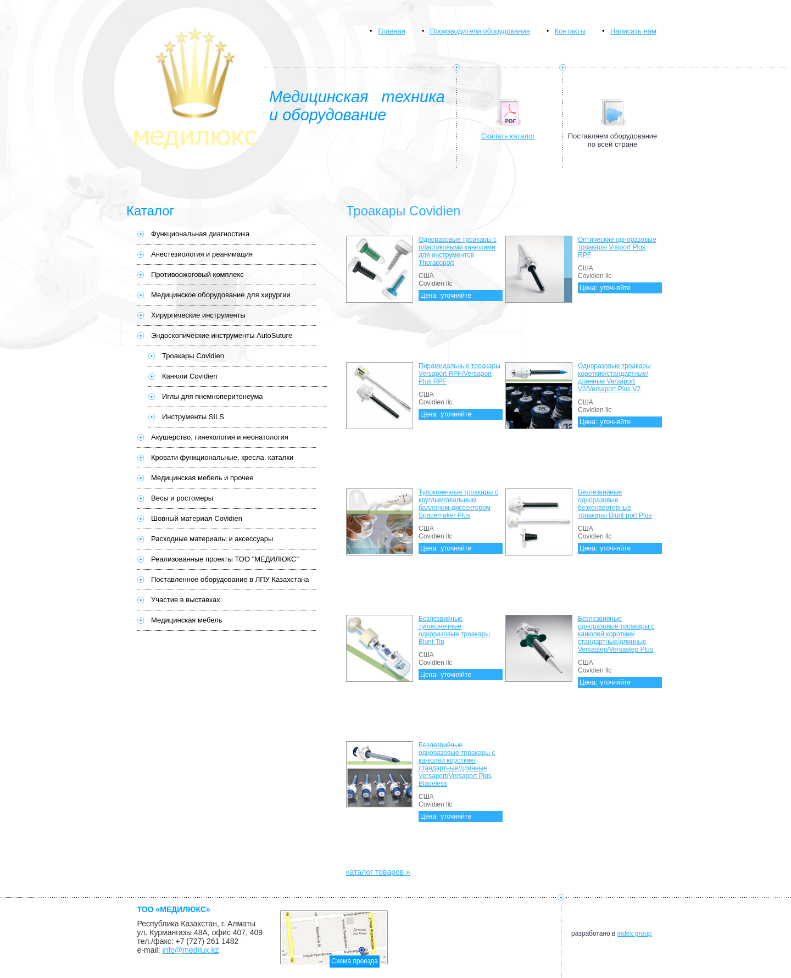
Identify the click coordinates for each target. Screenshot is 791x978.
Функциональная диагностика (200, 234)
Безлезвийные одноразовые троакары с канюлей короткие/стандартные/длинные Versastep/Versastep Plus (616, 634)
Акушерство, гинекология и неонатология (219, 437)
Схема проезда (354, 961)
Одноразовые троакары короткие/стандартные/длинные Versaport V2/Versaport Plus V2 (614, 377)
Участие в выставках (185, 600)
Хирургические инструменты (198, 315)
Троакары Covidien (193, 356)
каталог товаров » (378, 872)
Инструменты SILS (193, 417)
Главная (391, 31)
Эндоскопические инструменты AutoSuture (221, 335)
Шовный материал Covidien (196, 518)
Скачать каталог (508, 136)
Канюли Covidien (190, 376)
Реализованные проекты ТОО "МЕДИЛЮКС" (225, 559)
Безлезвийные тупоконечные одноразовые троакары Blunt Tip (454, 630)
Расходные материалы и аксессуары (212, 539)
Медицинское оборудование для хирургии (221, 295)
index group (634, 933)
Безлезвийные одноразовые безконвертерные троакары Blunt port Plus (614, 503)
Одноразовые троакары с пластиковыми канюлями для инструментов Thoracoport (458, 251)
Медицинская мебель (186, 620)
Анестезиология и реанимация (202, 254)
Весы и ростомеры (182, 498)
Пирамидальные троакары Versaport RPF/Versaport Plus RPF (459, 373)
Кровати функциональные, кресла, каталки (222, 457)
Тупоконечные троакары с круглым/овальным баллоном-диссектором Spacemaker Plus (458, 503)
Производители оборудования (480, 31)
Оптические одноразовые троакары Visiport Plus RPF (617, 247)
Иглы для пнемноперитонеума (212, 396)
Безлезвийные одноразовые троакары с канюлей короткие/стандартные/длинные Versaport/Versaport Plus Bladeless (457, 764)
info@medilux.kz (191, 950)
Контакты (570, 31)
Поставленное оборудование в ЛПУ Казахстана (230, 579)
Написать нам (633, 31)
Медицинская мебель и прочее (202, 478)
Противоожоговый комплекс (197, 274)
